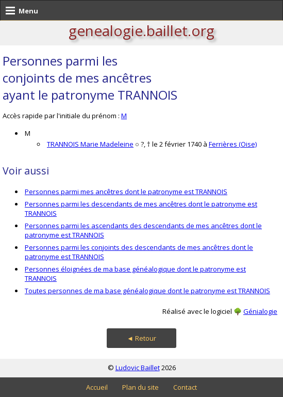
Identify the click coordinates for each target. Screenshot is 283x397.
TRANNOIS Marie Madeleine (90, 144)
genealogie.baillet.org (141, 30)
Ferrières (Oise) (233, 144)
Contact (185, 387)
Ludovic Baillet (137, 367)
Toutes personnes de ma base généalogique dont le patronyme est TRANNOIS (147, 290)
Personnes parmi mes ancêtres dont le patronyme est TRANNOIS (126, 191)
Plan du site (140, 387)
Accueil (97, 387)
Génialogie (260, 311)
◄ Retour (141, 338)
